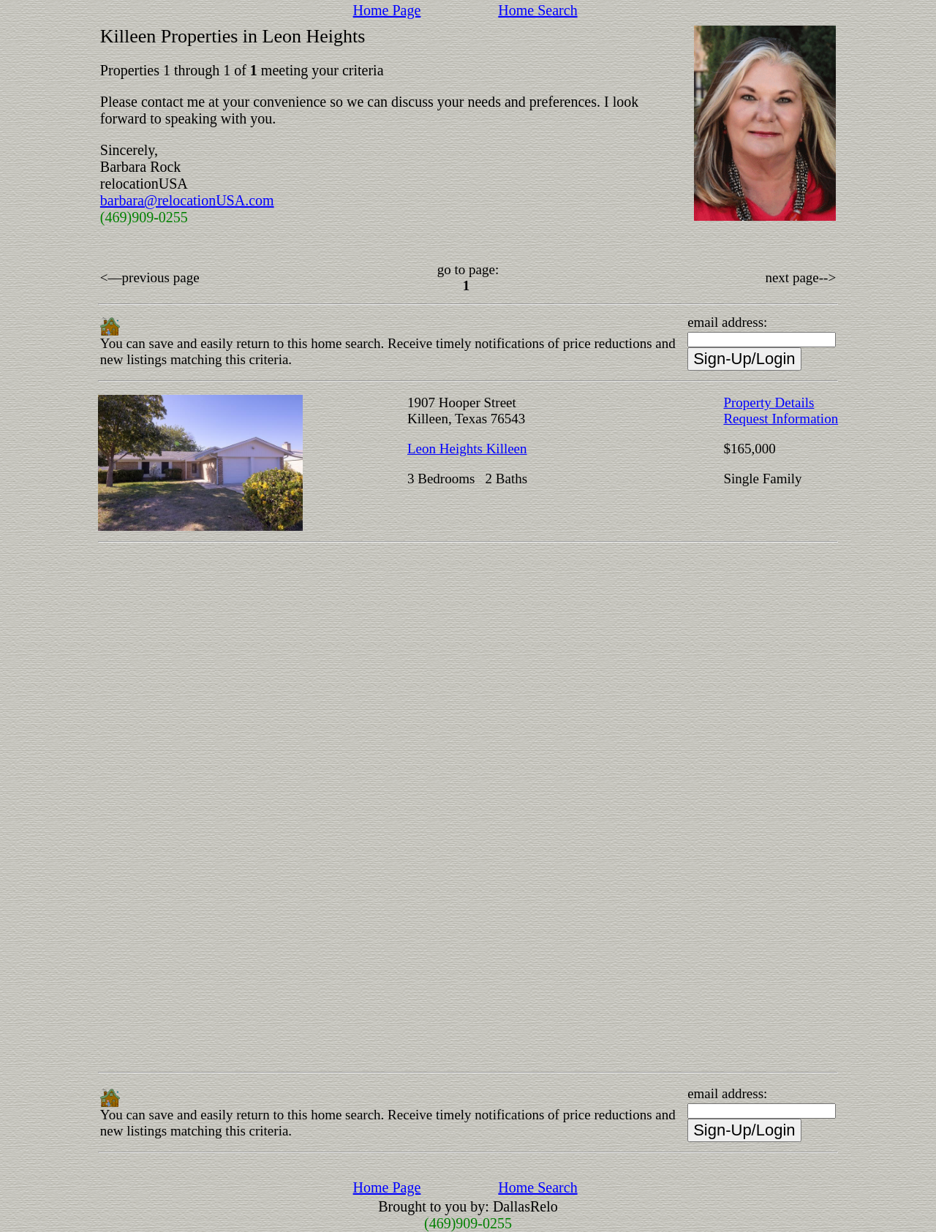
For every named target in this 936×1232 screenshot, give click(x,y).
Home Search (537, 10)
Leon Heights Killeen (467, 448)
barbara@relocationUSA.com (187, 200)
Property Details (768, 402)
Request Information (780, 418)
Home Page (387, 10)
